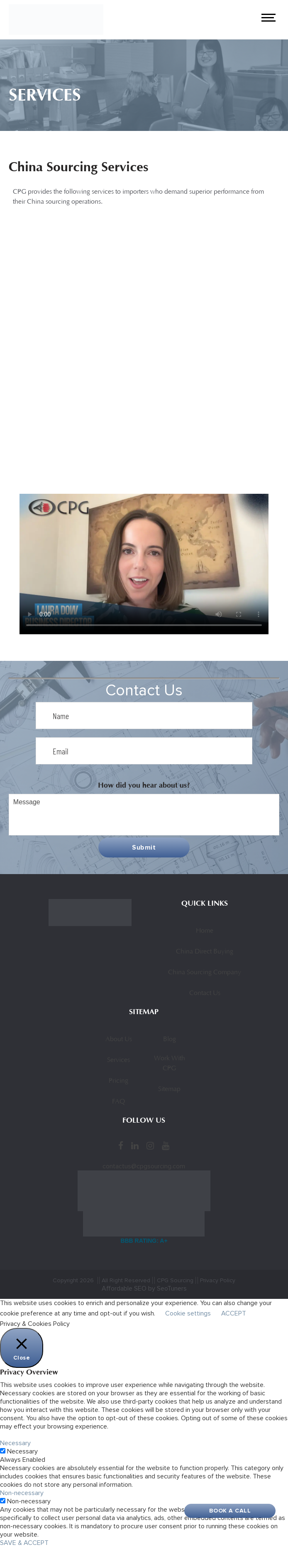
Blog (169, 1039)
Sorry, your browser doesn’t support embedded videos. (144, 564)
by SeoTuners (167, 1288)
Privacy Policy (217, 1280)
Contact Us (204, 993)
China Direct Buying (204, 951)
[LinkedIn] (135, 1145)
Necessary (22, 1451)
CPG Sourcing (175, 1280)
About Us (118, 1039)
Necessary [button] (15, 1443)
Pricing (118, 1081)
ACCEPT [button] (233, 1313)
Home (204, 931)
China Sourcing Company (204, 972)
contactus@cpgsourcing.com (144, 1166)
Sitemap (169, 1089)
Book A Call (230, 1510)
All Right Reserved (126, 1280)
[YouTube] (165, 1145)
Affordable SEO (124, 1288)
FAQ (118, 1102)
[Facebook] (120, 1145)
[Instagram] (150, 1145)
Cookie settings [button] (188, 1313)
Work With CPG (169, 1063)
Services (118, 1060)
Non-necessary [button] (22, 1493)
